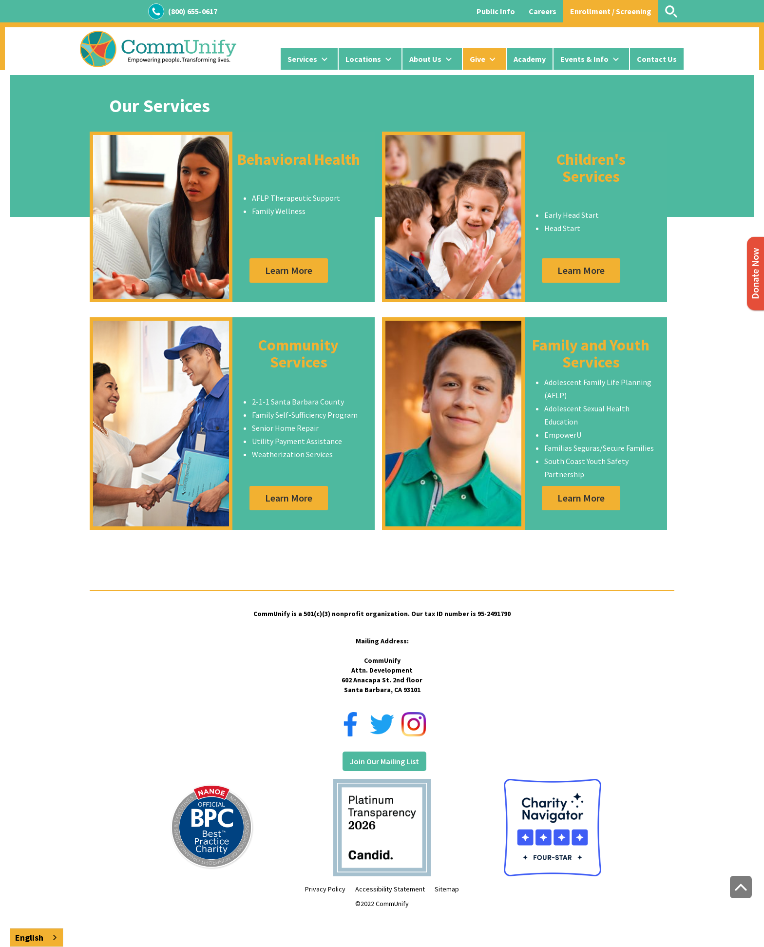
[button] (309, 59)
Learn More (288, 270)
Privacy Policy (325, 889)
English (29, 937)
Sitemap (447, 889)
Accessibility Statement (390, 889)
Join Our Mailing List (384, 761)
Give (477, 59)
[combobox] (36, 937)
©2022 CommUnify (382, 903)
